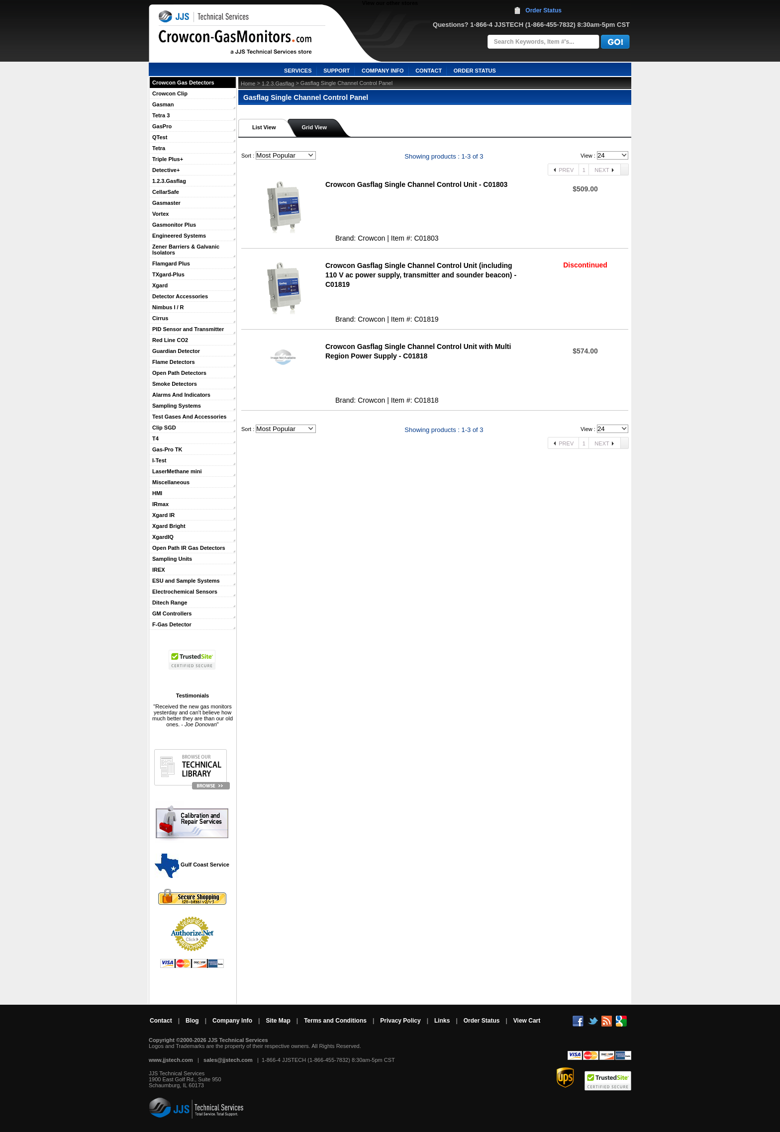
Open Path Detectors (179, 373)
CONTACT (428, 71)
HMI (157, 493)
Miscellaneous (171, 482)
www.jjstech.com (171, 1060)
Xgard (160, 285)
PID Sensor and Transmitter (188, 329)
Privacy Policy (400, 1020)
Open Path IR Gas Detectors (188, 548)
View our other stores (390, 3)
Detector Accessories (180, 296)
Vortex (160, 214)
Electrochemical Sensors (184, 592)
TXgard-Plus (168, 274)
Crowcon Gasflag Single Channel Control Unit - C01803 (416, 184)
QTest (159, 137)
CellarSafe (165, 192)
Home (248, 84)
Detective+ (166, 170)
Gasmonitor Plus (174, 225)
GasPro (162, 126)
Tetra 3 (161, 115)
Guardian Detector (176, 351)
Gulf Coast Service (192, 865)
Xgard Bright (169, 526)
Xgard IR (163, 515)
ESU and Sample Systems (186, 581)
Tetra (158, 148)
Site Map (278, 1020)
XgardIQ (163, 537)
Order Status (543, 10)
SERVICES (297, 71)
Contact (161, 1020)
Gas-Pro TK (167, 449)
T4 (155, 438)
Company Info (232, 1020)
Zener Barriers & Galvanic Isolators (185, 250)
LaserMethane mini (177, 471)
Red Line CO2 (170, 340)
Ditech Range (169, 603)
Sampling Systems (176, 406)
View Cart (526, 1020)
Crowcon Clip (170, 93)
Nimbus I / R (168, 307)
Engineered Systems (179, 236)
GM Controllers (172, 613)
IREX (158, 570)
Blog (192, 1020)
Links (442, 1020)
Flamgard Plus (171, 263)
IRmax (160, 504)
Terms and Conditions (335, 1020)
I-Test (159, 460)
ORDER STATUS (475, 71)
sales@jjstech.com (228, 1060)
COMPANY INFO (383, 71)
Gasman (163, 104)
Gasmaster (166, 203)
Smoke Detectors (174, 384)
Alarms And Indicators (181, 395)
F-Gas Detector (172, 624)
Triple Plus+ (167, 159)
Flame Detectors (173, 362)
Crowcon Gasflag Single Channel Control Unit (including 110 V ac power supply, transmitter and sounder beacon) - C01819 (420, 274)
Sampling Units (172, 559)
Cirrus (160, 318)
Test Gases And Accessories (189, 417)
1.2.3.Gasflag (169, 181)
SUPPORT (336, 71)
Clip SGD (164, 428)
